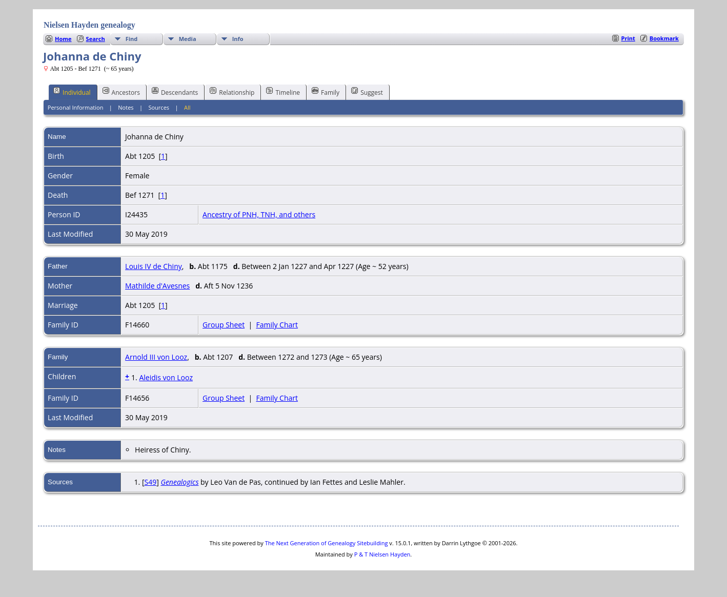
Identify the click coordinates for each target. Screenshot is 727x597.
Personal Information (76, 107)
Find (132, 39)
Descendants (175, 92)
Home (63, 39)
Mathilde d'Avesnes (157, 286)
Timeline (283, 92)
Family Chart (277, 325)
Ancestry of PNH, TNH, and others (259, 214)
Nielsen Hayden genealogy (89, 24)
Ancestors (121, 92)
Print (628, 38)
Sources (158, 107)
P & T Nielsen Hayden (382, 554)
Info (238, 39)
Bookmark (664, 38)
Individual (72, 92)
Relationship (232, 92)
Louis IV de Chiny (153, 266)
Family (325, 92)
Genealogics (179, 482)
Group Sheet (224, 325)
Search (95, 39)
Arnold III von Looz (156, 357)
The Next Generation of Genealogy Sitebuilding (326, 543)
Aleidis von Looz (166, 377)
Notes (125, 107)
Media (187, 39)
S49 (150, 482)
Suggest (367, 92)
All (187, 107)
